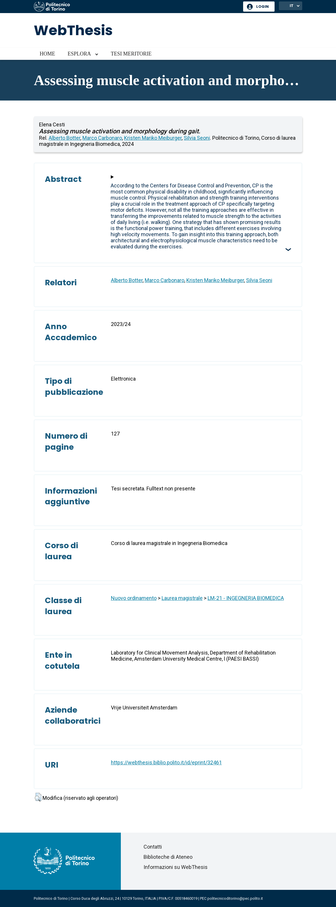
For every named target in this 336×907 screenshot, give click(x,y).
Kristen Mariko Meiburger (153, 138)
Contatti (153, 847)
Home (47, 54)
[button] (38, 797)
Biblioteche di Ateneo (168, 857)
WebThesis (73, 30)
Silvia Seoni (197, 138)
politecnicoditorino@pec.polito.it (235, 898)
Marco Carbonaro (102, 138)
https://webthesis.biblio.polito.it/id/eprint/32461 (166, 762)
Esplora (79, 54)
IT (291, 5)
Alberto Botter (64, 138)
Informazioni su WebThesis (176, 867)
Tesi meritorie (131, 54)
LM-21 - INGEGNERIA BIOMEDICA (246, 598)
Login (262, 6)
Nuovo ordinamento (134, 598)
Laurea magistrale (182, 598)
